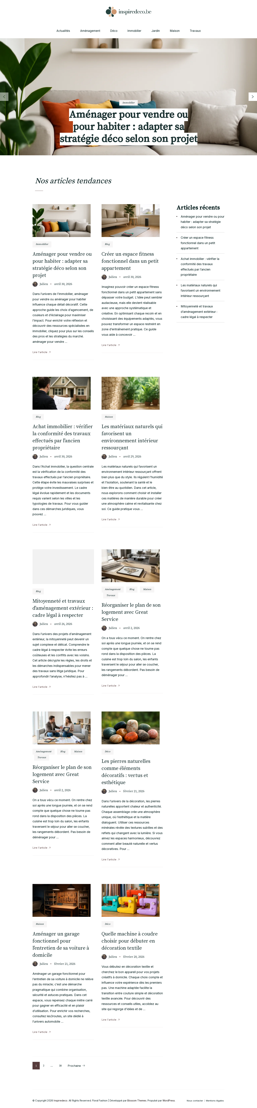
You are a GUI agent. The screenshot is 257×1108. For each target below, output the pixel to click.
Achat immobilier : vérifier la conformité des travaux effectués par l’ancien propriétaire (200, 267)
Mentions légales (215, 1101)
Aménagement (90, 30)
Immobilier (134, 30)
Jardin (155, 30)
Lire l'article (40, 352)
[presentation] (253, 96)
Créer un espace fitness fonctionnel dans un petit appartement (130, 261)
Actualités (63, 30)
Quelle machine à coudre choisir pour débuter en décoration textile (130, 941)
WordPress (169, 1100)
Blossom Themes (136, 1100)
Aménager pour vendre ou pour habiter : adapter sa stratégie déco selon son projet (128, 126)
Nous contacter (195, 1101)
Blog (107, 244)
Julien (44, 284)
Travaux (195, 30)
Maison (175, 30)
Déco (113, 30)
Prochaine (74, 1065)
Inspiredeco (60, 1100)
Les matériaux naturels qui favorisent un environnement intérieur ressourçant (200, 290)
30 (62, 1065)
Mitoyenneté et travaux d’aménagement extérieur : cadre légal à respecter (63, 608)
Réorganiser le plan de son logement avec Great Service (131, 612)
